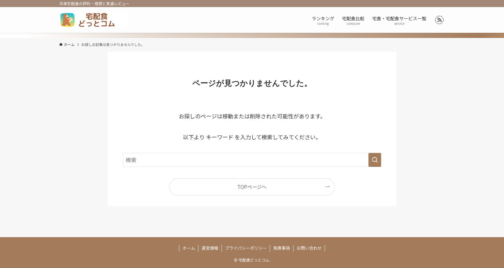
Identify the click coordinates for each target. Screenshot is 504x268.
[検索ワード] (252, 160)
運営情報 (210, 248)
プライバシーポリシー (246, 248)
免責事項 (281, 248)
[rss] (439, 20)
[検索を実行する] (374, 160)
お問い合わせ (309, 248)
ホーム (189, 248)
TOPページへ (251, 186)
